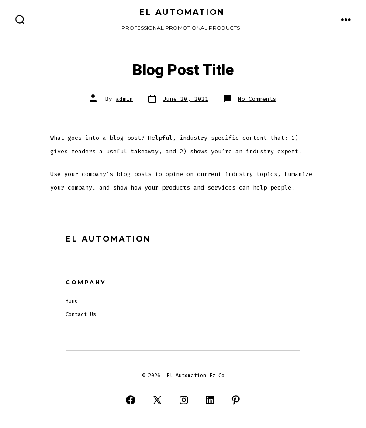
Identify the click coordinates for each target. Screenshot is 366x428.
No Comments (257, 99)
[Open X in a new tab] (157, 400)
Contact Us (81, 314)
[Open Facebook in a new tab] (130, 400)
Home (72, 300)
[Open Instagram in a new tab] (184, 400)
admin (124, 99)
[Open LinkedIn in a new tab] (210, 400)
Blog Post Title (183, 70)
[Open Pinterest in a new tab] (235, 400)
